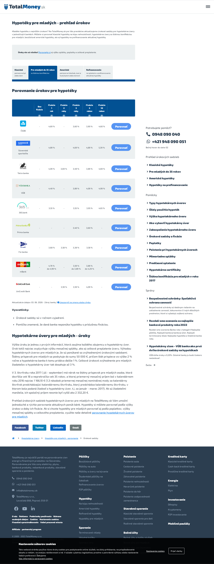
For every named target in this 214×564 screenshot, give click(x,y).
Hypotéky (85, 498)
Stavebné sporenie (136, 508)
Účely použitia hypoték (164, 209)
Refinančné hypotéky (90, 513)
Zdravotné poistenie (134, 476)
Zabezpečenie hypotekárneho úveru (172, 229)
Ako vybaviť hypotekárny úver (169, 222)
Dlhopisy (172, 504)
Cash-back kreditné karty (181, 466)
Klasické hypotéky (161, 164)
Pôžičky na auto (87, 466)
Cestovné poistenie (134, 466)
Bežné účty (131, 532)
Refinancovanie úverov (91, 484)
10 (101, 108)
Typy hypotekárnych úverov (167, 202)
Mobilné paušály (179, 523)
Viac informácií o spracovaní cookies (35, 558)
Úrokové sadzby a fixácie (165, 236)
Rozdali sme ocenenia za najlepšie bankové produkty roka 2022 (171, 322)
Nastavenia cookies (49, 519)
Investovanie (176, 499)
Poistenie (130, 456)
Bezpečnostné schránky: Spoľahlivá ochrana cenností (172, 300)
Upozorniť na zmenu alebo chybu (74, 302)
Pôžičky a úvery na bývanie (93, 471)
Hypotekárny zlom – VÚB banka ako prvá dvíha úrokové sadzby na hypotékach (175, 348)
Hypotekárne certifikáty (165, 269)
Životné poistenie (133, 471)
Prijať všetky (176, 551)
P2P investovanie (177, 514)
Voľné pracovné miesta (51, 522)
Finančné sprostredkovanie (25, 522)
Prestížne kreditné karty (181, 471)
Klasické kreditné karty (180, 461)
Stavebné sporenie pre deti (138, 518)
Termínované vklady (90, 532)
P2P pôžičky (85, 489)
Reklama (23, 516)
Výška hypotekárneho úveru (167, 216)
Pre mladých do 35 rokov (43, 72)
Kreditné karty (177, 456)
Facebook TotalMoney (16, 509)
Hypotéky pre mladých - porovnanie (61, 438)
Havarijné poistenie (134, 486)
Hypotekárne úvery (30, 438)
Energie (173, 480)
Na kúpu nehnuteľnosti (91, 503)
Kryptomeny (174, 509)
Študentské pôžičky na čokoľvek (91, 478)
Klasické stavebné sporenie (138, 513)
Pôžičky (84, 456)
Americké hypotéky (162, 178)
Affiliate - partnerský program (26, 529)
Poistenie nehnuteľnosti (136, 481)
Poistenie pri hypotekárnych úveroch (173, 249)
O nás (14, 516)
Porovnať (121, 126)
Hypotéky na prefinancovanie (168, 184)
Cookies (34, 519)
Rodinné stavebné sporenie (138, 523)
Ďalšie (150, 365)
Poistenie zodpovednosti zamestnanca (137, 498)
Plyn (170, 490)
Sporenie (85, 527)
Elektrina (173, 485)
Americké (71, 73)
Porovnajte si (44, 52)
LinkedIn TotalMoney (33, 509)
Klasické (20, 73)
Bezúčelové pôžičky (89, 461)
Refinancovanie (99, 73)
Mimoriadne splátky (162, 256)
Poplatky (155, 243)
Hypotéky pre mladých (91, 518)
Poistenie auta (131, 461)
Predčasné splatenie (162, 263)
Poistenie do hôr (132, 491)
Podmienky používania (40, 516)
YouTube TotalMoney (24, 509)
